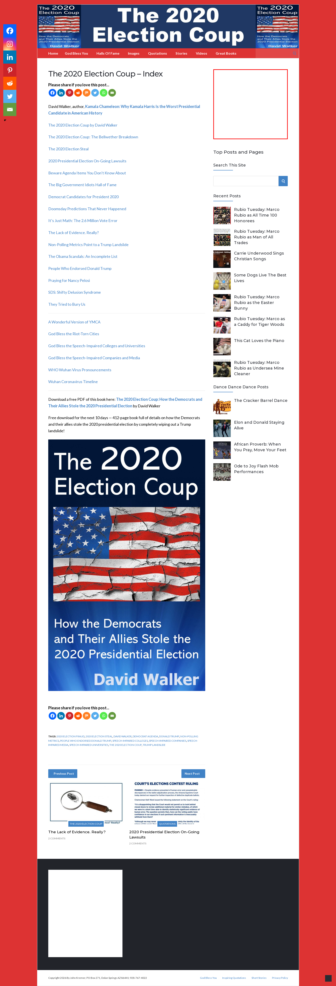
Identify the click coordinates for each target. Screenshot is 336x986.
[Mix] (86, 93)
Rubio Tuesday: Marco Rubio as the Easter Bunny (256, 303)
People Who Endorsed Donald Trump (80, 268)
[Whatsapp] (103, 93)
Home (53, 53)
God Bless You (76, 53)
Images (134, 53)
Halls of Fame (107, 53)
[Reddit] (78, 93)
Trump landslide (154, 744)
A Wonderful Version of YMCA (74, 321)
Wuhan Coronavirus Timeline (73, 381)
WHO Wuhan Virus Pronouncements (79, 369)
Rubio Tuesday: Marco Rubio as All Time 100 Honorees (256, 215)
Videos (201, 53)
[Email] (112, 93)
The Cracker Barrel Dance (261, 400)
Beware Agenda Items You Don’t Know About (87, 172)
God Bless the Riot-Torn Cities (73, 333)
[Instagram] (9, 43)
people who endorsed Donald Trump (85, 740)
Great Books (226, 53)
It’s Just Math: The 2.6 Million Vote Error (82, 220)
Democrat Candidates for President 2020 (83, 196)
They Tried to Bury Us (66, 304)
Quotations (157, 53)
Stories (181, 53)
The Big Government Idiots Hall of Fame (82, 184)
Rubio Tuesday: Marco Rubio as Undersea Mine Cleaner (259, 368)
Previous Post (64, 773)
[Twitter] (95, 93)
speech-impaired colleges (130, 740)
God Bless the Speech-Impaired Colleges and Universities (96, 345)
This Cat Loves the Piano (259, 340)
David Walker (123, 736)
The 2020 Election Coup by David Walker (82, 125)
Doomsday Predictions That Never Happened (87, 208)
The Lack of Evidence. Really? (73, 232)
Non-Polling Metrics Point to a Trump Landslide (88, 244)
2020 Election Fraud (70, 736)
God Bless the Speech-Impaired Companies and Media (94, 357)
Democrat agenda (145, 736)
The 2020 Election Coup (125, 744)
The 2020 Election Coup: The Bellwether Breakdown (93, 136)
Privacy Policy (280, 978)
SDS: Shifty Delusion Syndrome (74, 292)
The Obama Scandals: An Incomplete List (82, 256)
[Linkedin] (61, 93)
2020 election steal (99, 736)
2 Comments (56, 838)
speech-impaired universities (88, 744)
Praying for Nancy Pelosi (69, 280)
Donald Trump (169, 736)
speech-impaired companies (167, 740)
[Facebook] (52, 93)
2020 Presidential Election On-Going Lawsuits (87, 160)
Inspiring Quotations (234, 978)
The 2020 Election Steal (68, 148)
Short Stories (259, 978)
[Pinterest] (69, 93)
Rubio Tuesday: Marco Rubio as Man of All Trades (256, 237)
